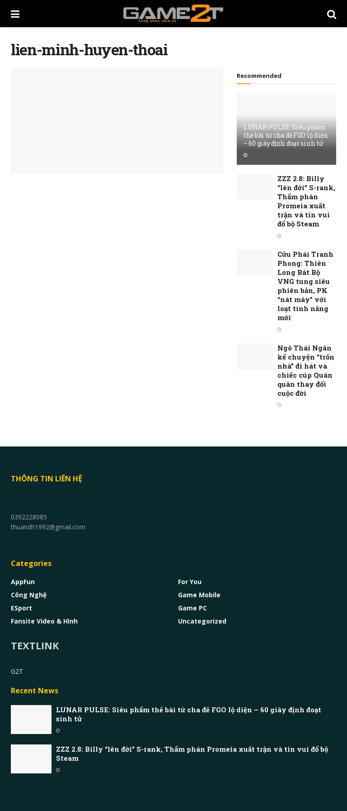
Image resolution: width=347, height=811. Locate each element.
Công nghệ (29, 594)
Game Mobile (199, 594)
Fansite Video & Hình (44, 621)
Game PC (192, 608)
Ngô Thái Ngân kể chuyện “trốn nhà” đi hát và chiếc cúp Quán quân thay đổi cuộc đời (305, 370)
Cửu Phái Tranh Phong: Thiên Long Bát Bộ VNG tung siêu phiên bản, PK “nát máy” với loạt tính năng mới (305, 286)
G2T (17, 671)
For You (190, 581)
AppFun (23, 581)
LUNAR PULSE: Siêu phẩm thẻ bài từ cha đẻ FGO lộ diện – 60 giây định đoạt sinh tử (286, 135)
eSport (21, 608)
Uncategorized (202, 621)
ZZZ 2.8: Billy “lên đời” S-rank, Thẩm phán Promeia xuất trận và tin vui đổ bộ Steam (306, 201)
